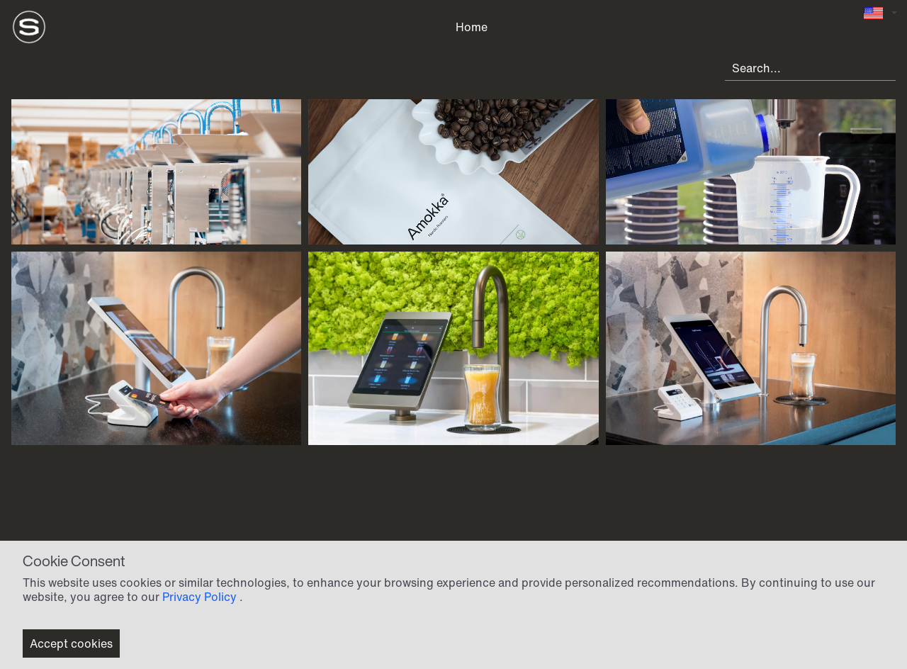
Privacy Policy (199, 596)
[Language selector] (880, 13)
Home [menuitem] (472, 26)
